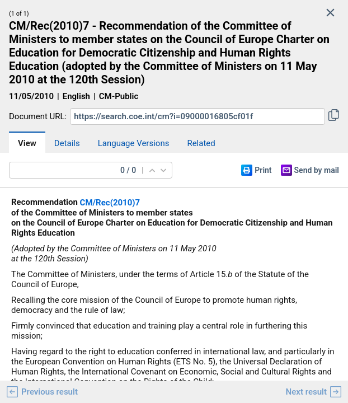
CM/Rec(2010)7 (110, 203)
